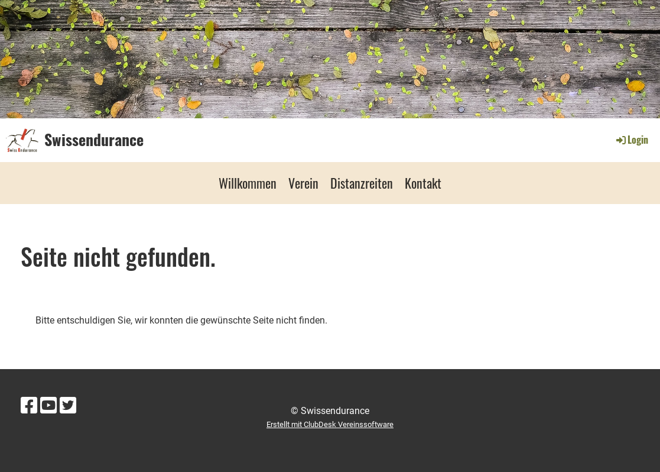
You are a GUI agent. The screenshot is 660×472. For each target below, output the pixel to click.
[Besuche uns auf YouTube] (48, 406)
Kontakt (423, 182)
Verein (303, 182)
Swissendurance (94, 139)
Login (631, 139)
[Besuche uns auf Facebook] (29, 406)
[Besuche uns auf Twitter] (68, 406)
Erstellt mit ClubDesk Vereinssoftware (330, 424)
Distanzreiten (361, 182)
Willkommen (248, 182)
